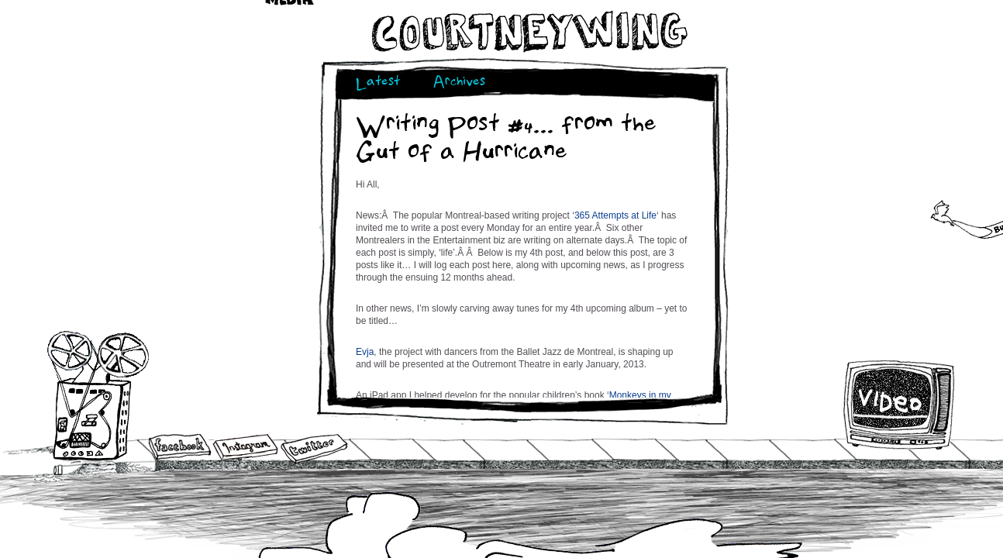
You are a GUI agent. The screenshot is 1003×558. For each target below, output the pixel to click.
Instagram (245, 447)
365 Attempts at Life (615, 215)
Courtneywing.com (528, 32)
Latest (378, 83)
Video (899, 404)
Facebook (179, 448)
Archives (459, 83)
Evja (365, 351)
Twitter (313, 449)
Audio (98, 395)
